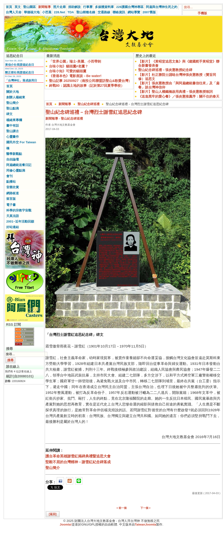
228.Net (59, 12)
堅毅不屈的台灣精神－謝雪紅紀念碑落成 (78, 462)
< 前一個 (121, 507)
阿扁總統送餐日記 (18, 165)
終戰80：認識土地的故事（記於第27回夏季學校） (86, 85)
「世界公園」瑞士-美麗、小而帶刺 (75, 61)
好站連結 (12, 227)
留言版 (11, 199)
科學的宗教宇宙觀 (18, 210)
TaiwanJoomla (145, 524)
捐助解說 (74, 7)
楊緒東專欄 (14, 120)
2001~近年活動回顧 (20, 221)
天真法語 (12, 216)
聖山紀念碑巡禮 (89, 104)
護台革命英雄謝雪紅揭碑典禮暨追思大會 (78, 456)
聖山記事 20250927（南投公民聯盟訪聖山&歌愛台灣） (90, 81)
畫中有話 (12, 125)
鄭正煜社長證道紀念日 (19, 72)
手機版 (202, 13)
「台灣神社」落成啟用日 (21, 80)
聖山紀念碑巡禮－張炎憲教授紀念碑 (165, 70)
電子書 (11, 205)
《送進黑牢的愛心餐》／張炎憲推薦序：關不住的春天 (178, 96)
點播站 (11, 181)
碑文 (9, 114)
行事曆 (88, 7)
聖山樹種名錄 (85, 12)
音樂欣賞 (12, 187)
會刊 (9, 176)
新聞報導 (44, 7)
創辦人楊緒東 (15, 97)
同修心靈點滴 (15, 170)
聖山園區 (29, 7)
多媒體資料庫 (104, 7)
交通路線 (104, 12)
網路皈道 (12, 193)
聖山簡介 (12, 103)
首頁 (9, 7)
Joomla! (66, 524)
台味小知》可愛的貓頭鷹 (67, 71)
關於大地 (12, 92)
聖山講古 (12, 131)
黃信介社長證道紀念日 (19, 64)
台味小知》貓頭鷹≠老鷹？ (68, 66)
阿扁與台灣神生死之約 (161, 7)
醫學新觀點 (14, 154)
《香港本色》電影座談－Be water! (75, 76)
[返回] (53, 514)
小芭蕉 (46, 12)
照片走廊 (59, 7)
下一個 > (145, 507)
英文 (17, 7)
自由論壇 (12, 159)
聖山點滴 (12, 108)
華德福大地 (32, 12)
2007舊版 (149, 12)
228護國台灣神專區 (130, 7)
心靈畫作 (12, 136)
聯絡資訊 (119, 12)
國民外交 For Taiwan (21, 142)
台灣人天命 (14, 12)
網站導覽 (134, 12)
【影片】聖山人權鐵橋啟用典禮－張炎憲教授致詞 (175, 92)
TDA (70, 12)
